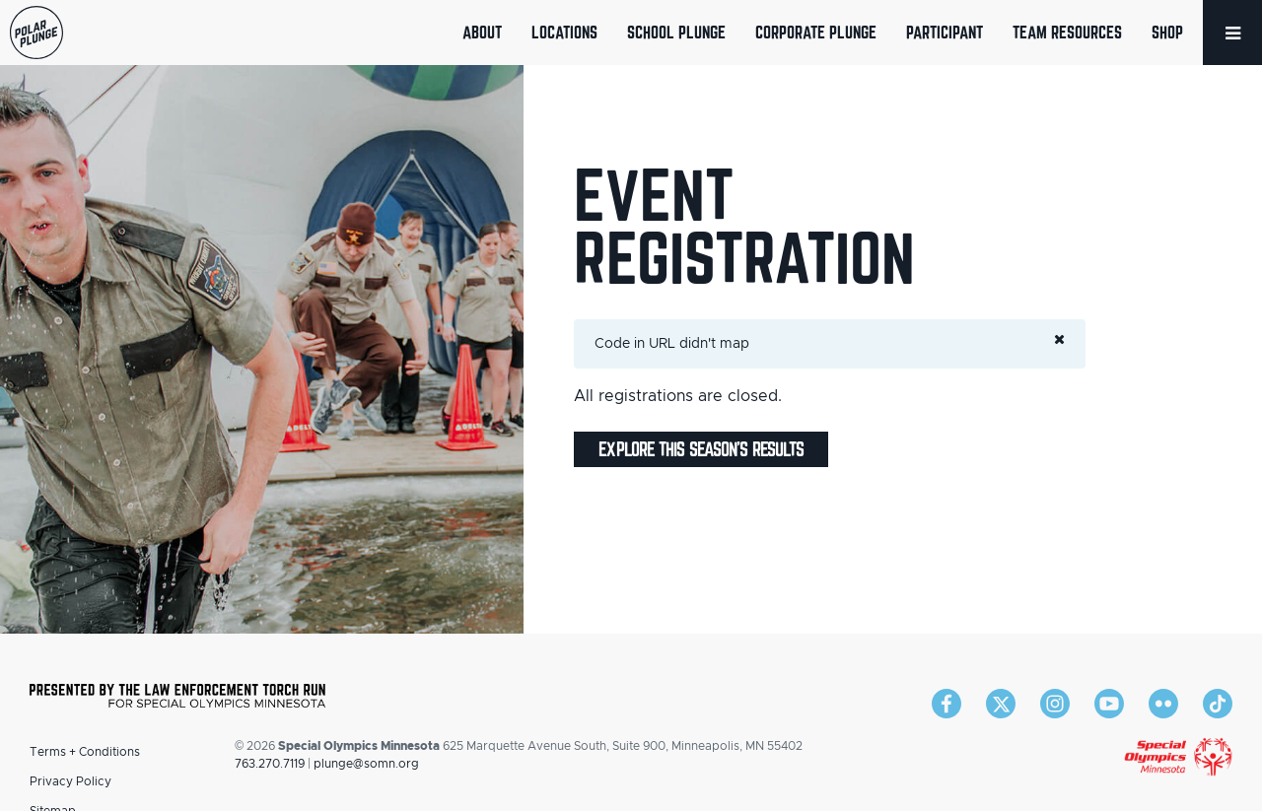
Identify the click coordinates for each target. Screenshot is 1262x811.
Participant (944, 32)
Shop (1167, 32)
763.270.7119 (270, 764)
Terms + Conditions (85, 752)
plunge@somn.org (366, 764)
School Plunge (676, 32)
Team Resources (1067, 32)
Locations (564, 32)
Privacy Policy (70, 781)
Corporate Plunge (815, 32)
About (482, 32)
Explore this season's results (701, 449)
